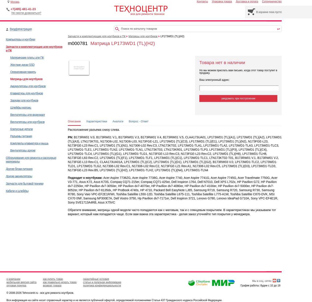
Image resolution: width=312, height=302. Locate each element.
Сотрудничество (272, 1)
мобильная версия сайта (21, 282)
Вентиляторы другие (22, 150)
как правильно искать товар (59, 282)
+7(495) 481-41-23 (23, 9)
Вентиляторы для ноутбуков (27, 122)
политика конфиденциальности (102, 285)
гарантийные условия (96, 279)
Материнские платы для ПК (27, 57)
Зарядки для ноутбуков (24, 100)
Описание (74, 121)
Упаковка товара (222, 1)
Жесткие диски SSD (22, 64)
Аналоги (117, 121)
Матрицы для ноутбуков (26, 79)
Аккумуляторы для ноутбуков (28, 86)
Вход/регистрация (20, 29)
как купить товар (53, 279)
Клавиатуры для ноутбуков (26, 93)
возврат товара (52, 285)
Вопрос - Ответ (138, 121)
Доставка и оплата (247, 1)
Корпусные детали (21, 129)
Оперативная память (23, 72)
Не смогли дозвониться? (26, 13)
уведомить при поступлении (238, 98)
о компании (13, 279)
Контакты (202, 1)
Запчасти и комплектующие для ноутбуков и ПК (97, 36)
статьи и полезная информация (102, 282)
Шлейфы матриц (20, 107)
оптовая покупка (16, 285)
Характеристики (96, 121)
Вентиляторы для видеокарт (27, 114)
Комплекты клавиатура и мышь (29, 143)
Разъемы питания (21, 136)
